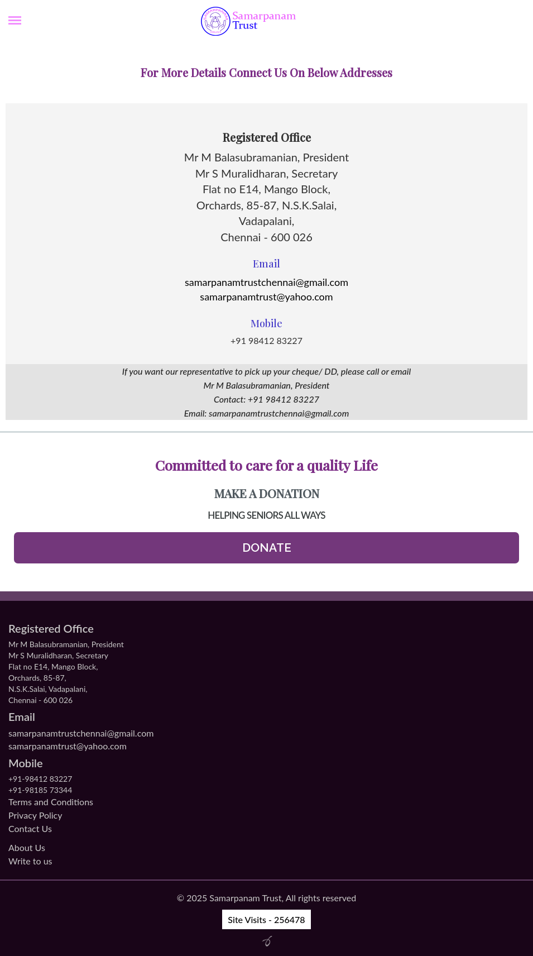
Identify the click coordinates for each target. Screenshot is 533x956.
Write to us (30, 860)
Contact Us (30, 828)
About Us (26, 847)
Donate (266, 548)
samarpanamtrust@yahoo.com (266, 296)
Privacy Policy (35, 815)
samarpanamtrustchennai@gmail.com (266, 282)
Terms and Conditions (50, 801)
